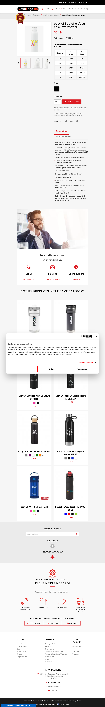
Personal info (76, 646)
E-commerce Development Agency (46, 704)
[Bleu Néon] (72, 458)
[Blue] (65, 514)
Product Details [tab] (63, 136)
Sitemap (65, 701)
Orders (74, 649)
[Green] (76, 514)
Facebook (52, 546)
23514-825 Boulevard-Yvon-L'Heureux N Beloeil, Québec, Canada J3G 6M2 (53, 676)
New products (21, 651)
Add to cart (71, 101)
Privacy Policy (49, 657)
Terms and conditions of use (54, 651)
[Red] (69, 514)
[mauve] (30, 455)
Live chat (71, 623)
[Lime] (34, 511)
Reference (58, 38)
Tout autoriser (82, 369)
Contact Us (52, 623)
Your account (77, 640)
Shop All (47, 9)
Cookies (47, 659)
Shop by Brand (22, 646)
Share (61, 121)
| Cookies (78, 701)
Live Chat (54, 690)
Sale (18, 649)
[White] (31, 403)
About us (48, 646)
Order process (49, 649)
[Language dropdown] (62, 3)
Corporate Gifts (22, 657)
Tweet (66, 121)
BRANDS (57, 9)
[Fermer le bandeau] (96, 336)
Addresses (75, 651)
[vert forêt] (37, 455)
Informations (53, 670)
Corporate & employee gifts (74, 9)
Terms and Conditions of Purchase (56, 654)
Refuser (52, 369)
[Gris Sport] (26, 455)
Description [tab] (61, 131)
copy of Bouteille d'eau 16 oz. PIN (34, 451)
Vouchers (75, 654)
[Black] (57, 89)
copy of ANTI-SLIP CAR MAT (34, 507)
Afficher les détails (86, 362)
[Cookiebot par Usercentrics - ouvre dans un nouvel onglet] (83, 336)
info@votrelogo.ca (53, 686)
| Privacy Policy (71, 701)
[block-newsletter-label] (50, 534)
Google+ (71, 121)
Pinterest (77, 121)
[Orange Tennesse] (40, 455)
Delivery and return (51, 644)
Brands (19, 654)
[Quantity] (56, 101)
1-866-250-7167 (34, 623)
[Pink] (34, 403)
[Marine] (38, 511)
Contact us (48, 662)
